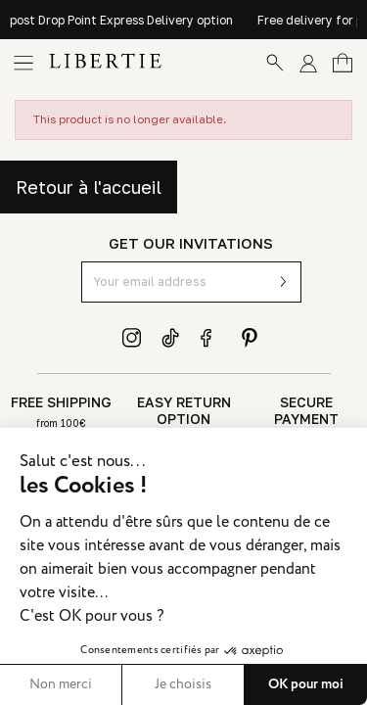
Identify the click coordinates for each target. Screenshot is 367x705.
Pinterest (249, 338)
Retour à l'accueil (88, 187)
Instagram (132, 338)
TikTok (171, 338)
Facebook (210, 338)
